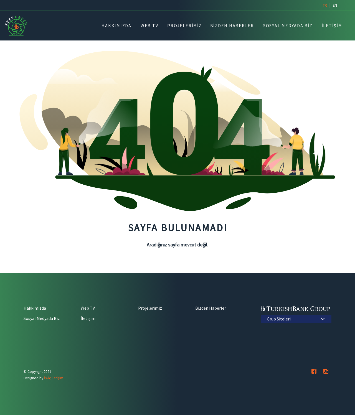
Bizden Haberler (210, 308)
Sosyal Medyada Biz (42, 318)
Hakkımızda (35, 308)
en (335, 5)
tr (325, 5)
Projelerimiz (150, 308)
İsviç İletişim (53, 378)
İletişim (88, 318)
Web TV (88, 308)
